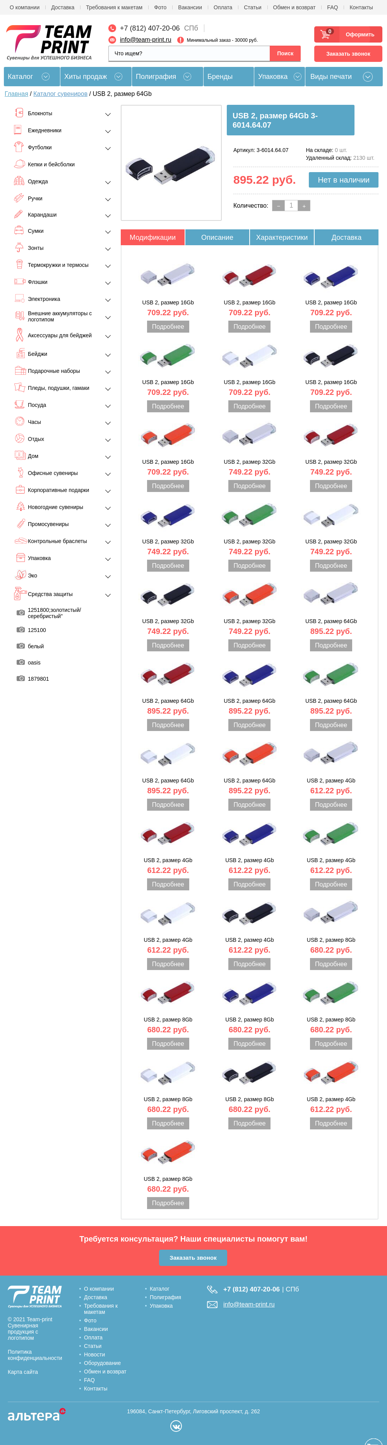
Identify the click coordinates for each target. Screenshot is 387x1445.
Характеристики (282, 237)
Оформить (358, 34)
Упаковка (273, 76)
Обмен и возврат (294, 7)
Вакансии (190, 7)
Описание (217, 237)
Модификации (153, 237)
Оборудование (102, 1363)
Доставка (62, 7)
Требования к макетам (114, 7)
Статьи (252, 7)
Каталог (160, 1289)
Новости (94, 1354)
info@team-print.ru (145, 39)
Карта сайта (23, 1372)
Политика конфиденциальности (35, 1355)
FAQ (332, 7)
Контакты (361, 7)
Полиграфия (156, 76)
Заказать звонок (348, 54)
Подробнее (168, 326)
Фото (160, 7)
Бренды (220, 76)
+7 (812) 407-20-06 (150, 28)
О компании (24, 7)
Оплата (223, 7)
